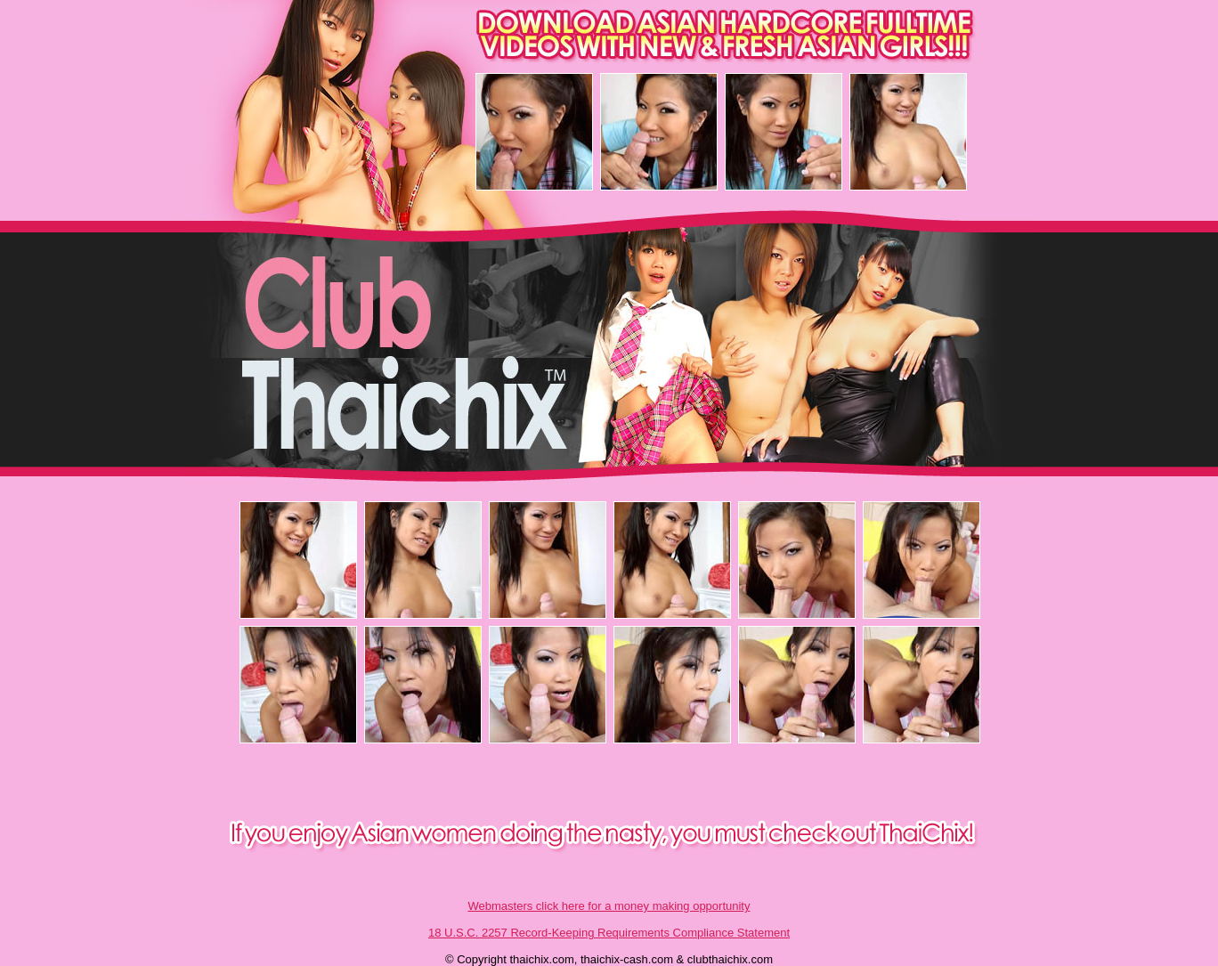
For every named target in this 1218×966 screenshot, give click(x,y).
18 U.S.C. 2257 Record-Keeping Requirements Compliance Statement (609, 932)
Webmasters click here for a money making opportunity (609, 906)
